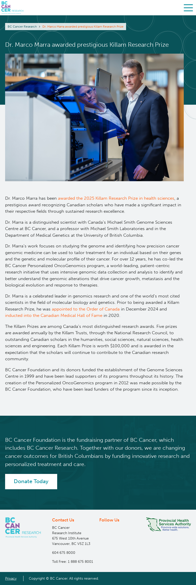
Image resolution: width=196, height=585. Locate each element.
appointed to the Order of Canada (86, 309)
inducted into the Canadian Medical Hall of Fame (53, 315)
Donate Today (31, 481)
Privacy (11, 578)
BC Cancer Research (22, 26)
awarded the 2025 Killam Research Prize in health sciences (116, 198)
